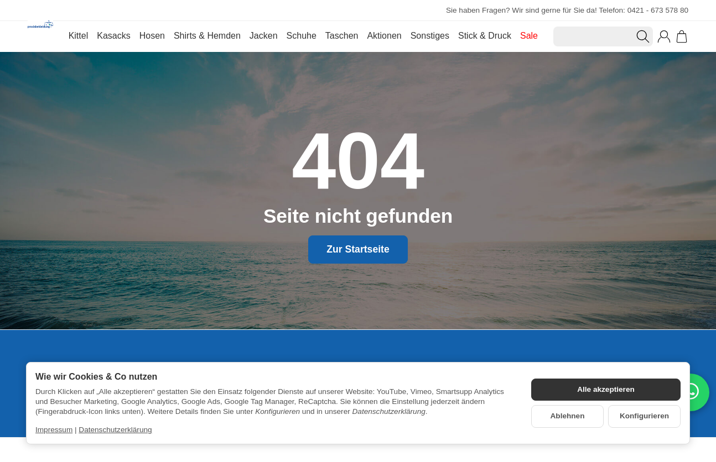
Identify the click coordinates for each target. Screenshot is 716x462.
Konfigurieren (644, 416)
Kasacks (113, 35)
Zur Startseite (357, 249)
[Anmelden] (664, 36)
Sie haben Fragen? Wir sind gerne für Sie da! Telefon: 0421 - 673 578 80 (567, 10)
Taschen (342, 35)
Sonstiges (430, 35)
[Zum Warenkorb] (681, 36)
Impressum (53, 430)
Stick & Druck (484, 35)
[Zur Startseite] (40, 36)
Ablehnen (568, 416)
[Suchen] (603, 36)
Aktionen (384, 35)
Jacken (264, 35)
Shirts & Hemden (207, 35)
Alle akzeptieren (606, 389)
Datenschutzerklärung (115, 430)
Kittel (79, 35)
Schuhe (302, 35)
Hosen (152, 35)
